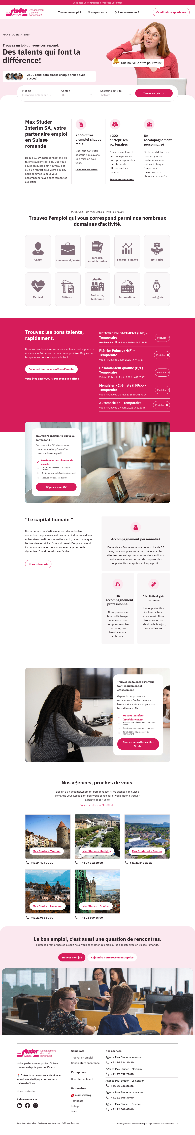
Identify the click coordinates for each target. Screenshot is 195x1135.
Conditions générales (26, 1123)
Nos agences (98, 12)
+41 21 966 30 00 (122, 1097)
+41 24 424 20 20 (122, 1062)
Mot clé (26, 90)
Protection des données (49, 1123)
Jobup (75, 1106)
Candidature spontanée (85, 1063)
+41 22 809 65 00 (122, 1109)
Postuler (163, 338)
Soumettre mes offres (122, 179)
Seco (74, 1111)
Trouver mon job (154, 93)
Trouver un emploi (69, 12)
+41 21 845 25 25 (122, 1085)
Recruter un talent (82, 1079)
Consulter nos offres (87, 169)
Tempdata (77, 1100)
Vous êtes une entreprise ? (97, 2)
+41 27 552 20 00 (122, 1074)
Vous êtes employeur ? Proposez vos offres (52, 378)
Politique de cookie (70, 1123)
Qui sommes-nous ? (127, 12)
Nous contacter (26, 1091)
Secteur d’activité (111, 90)
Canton (65, 90)
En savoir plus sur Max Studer (97, 805)
